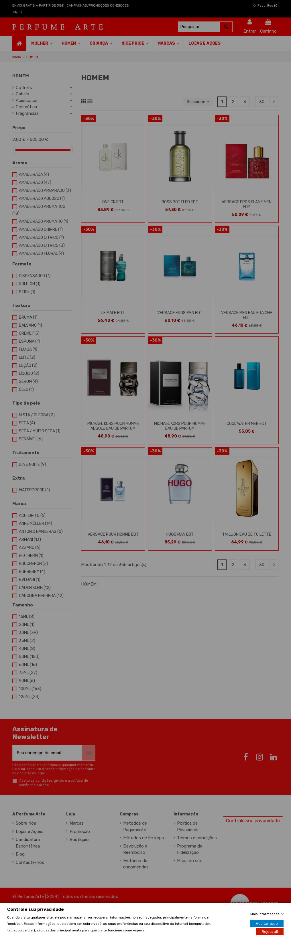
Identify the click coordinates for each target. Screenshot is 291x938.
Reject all (270, 931)
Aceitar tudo (267, 923)
